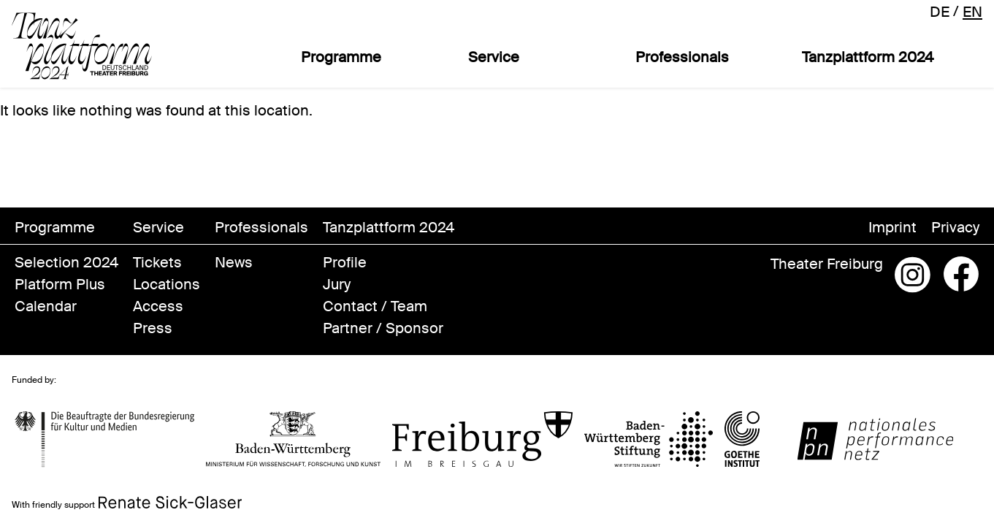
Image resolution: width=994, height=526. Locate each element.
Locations (166, 284)
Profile (345, 262)
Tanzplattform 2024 (867, 57)
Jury (337, 284)
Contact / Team (375, 306)
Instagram (913, 274)
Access (158, 306)
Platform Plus (60, 284)
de (939, 11)
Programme (341, 57)
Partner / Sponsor (383, 328)
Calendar (46, 306)
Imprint (892, 227)
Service (493, 57)
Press (152, 328)
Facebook (961, 274)
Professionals (682, 57)
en (972, 11)
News (234, 262)
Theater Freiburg (827, 263)
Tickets (157, 262)
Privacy (955, 227)
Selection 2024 (66, 262)
